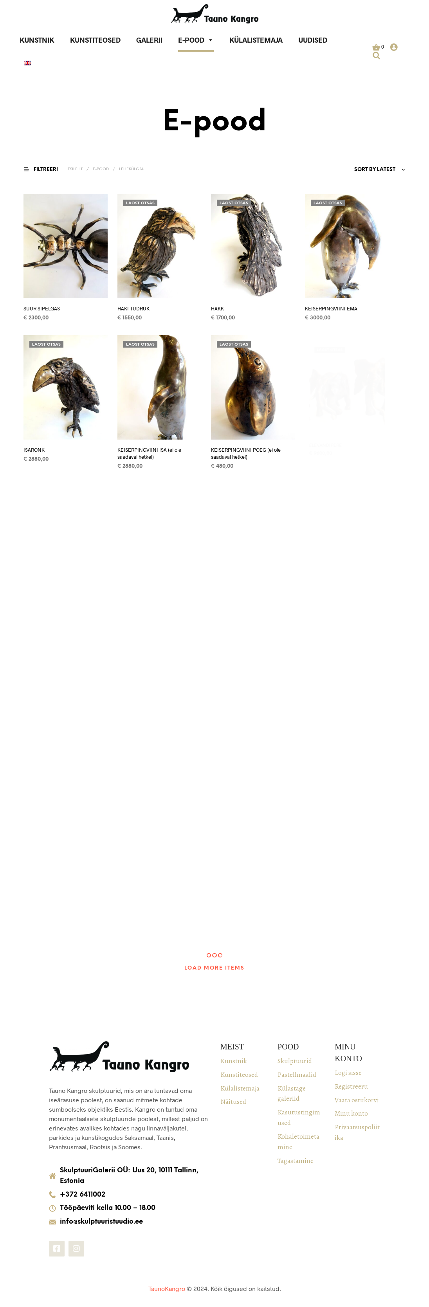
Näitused (233, 1101)
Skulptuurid (295, 1060)
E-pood (196, 40)
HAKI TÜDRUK (133, 308)
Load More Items (214, 968)
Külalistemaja (256, 40)
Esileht (75, 169)
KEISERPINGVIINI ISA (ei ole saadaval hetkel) (150, 450)
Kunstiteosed (95, 40)
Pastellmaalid (297, 1074)
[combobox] (334, 169)
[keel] (27, 64)
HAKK (217, 308)
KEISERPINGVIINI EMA (332, 305)
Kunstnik (37, 40)
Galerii (149, 40)
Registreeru (351, 1086)
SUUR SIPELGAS (41, 308)
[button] (378, 47)
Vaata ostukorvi (357, 1100)
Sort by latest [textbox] (374, 169)
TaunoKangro (166, 1288)
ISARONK (34, 450)
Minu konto (351, 1113)
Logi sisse (348, 1072)
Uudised (312, 40)
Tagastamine (296, 1160)
